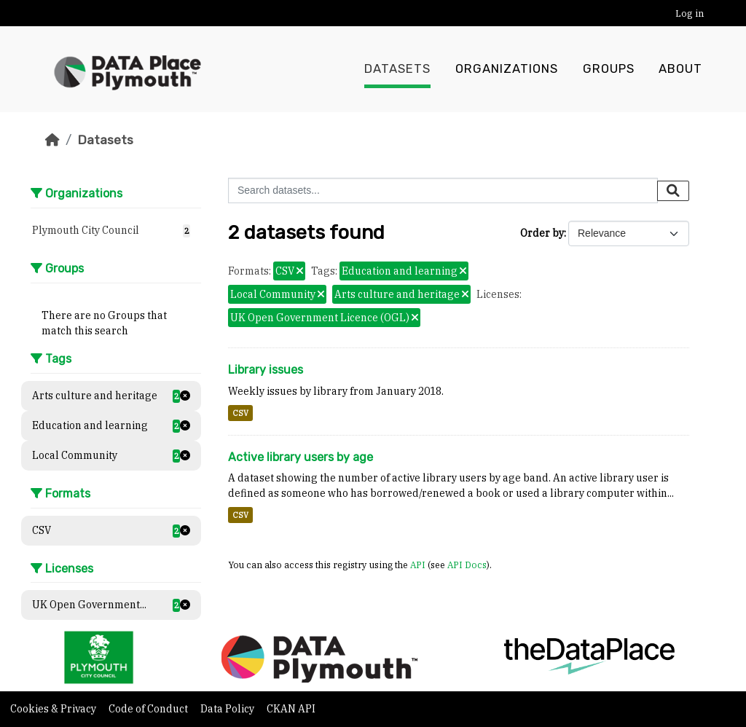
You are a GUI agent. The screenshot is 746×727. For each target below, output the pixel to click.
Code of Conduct (149, 708)
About (680, 69)
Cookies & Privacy (54, 708)
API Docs (467, 564)
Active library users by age (300, 457)
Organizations (506, 69)
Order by (542, 233)
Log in (689, 13)
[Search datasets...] (443, 190)
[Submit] (673, 191)
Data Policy (228, 708)
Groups (609, 69)
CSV (240, 413)
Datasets (397, 69)
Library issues (265, 370)
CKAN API (291, 708)
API (417, 564)
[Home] (52, 140)
